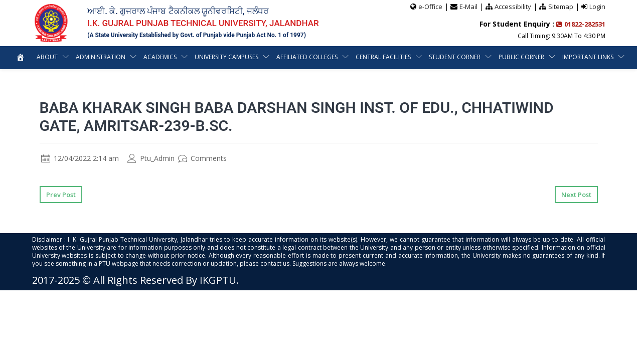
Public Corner (558, 57)
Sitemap (560, 6)
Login (597, 6)
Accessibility (513, 6)
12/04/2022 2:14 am (80, 158)
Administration (132, 57)
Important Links (312, 80)
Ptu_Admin (151, 158)
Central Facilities (419, 57)
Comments (202, 158)
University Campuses (261, 57)
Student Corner (491, 57)
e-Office (430, 6)
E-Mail (468, 6)
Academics (193, 57)
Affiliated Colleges (343, 57)
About (78, 57)
